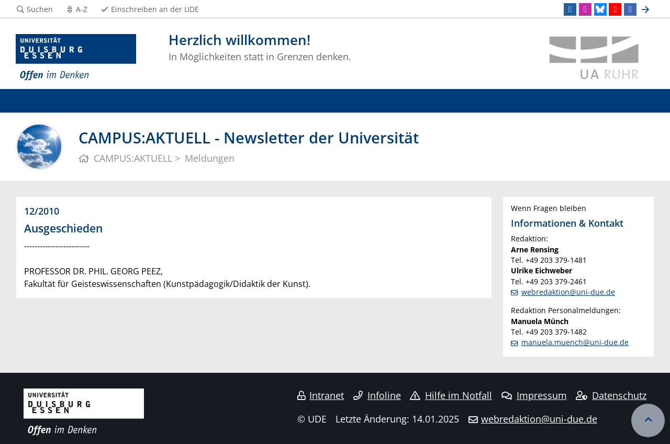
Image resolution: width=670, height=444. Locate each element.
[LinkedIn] (570, 9)
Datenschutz (611, 395)
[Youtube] (615, 9)
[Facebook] (630, 9)
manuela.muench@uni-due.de (575, 342)
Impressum (534, 395)
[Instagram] (585, 9)
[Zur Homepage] (76, 57)
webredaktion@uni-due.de (568, 292)
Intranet (320, 395)
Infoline (377, 395)
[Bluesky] (600, 9)
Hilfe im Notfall (451, 395)
